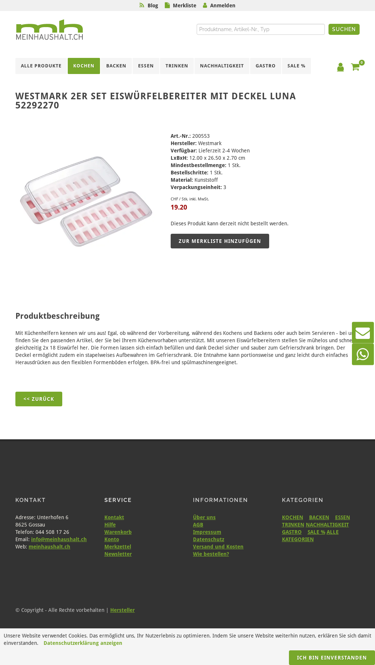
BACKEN (319, 517)
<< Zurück (38, 399)
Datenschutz (208, 539)
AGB (198, 525)
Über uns (204, 517)
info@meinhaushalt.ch (59, 539)
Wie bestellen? (211, 554)
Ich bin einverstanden (332, 658)
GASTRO (292, 532)
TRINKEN (293, 525)
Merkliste (184, 5)
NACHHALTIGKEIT (327, 525)
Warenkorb (118, 532)
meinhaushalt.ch (49, 547)
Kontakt (114, 517)
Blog (153, 5)
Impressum (207, 532)
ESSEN (342, 517)
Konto (111, 539)
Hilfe (110, 525)
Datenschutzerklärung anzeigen (83, 643)
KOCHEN (292, 517)
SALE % (316, 532)
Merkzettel (117, 547)
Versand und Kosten (218, 547)
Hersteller (122, 610)
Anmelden (222, 5)
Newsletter (118, 554)
